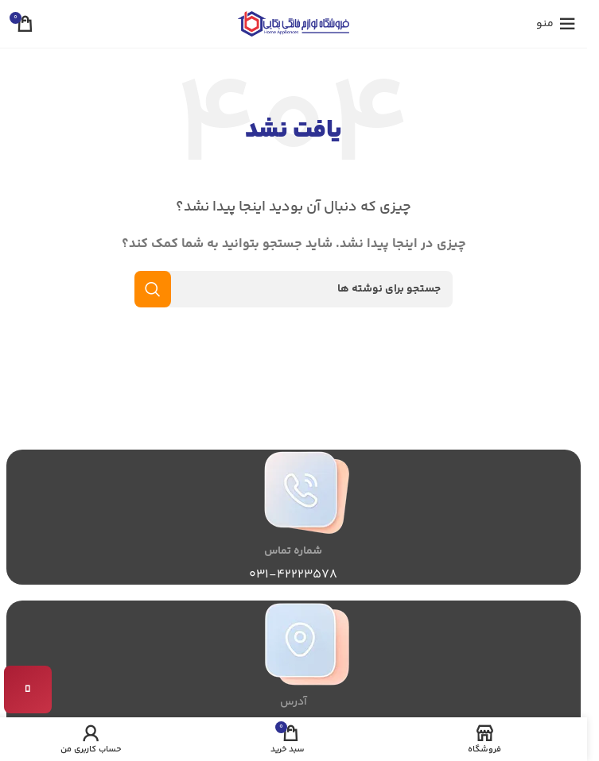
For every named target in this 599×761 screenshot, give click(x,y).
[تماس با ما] (28, 689)
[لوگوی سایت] (293, 23)
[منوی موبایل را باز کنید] (555, 24)
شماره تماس (293, 551)
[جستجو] (293, 289)
